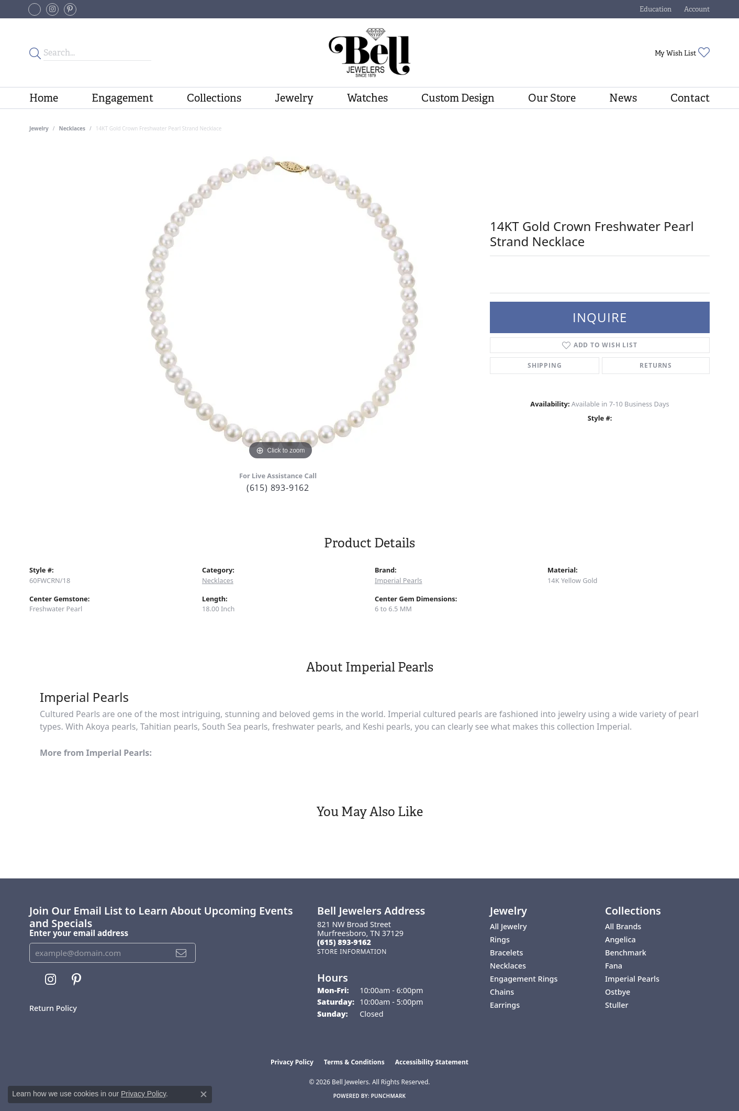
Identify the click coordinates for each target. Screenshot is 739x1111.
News (623, 98)
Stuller (617, 1005)
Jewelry (294, 98)
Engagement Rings (523, 979)
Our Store (552, 98)
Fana (613, 966)
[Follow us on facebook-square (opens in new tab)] (34, 9)
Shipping (545, 365)
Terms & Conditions (354, 1062)
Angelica (620, 939)
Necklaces (72, 128)
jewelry (39, 128)
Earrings (505, 1005)
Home (43, 98)
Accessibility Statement (431, 1062)
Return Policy (53, 1008)
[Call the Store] (344, 942)
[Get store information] (352, 951)
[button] (654, 9)
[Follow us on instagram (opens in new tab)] (52, 9)
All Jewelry (508, 926)
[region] (281, 305)
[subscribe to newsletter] (181, 952)
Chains (502, 992)
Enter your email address (78, 933)
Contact (690, 98)
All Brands (623, 926)
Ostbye (617, 992)
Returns (656, 365)
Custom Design (458, 98)
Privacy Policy (292, 1062)
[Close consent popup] (203, 1094)
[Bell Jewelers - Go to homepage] (369, 52)
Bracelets (506, 953)
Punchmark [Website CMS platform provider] (388, 1095)
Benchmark (625, 953)
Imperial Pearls (398, 580)
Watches (367, 98)
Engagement (122, 98)
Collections (214, 98)
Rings (500, 939)
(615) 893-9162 (278, 487)
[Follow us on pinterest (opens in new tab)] (70, 9)
